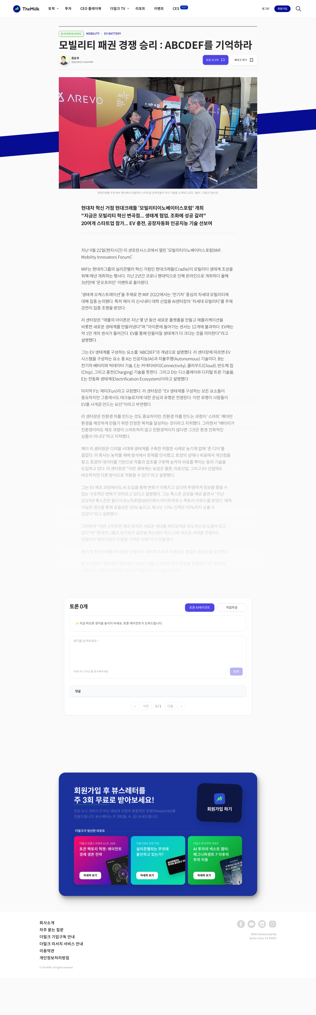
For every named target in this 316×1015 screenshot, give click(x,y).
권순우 (75, 58)
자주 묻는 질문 (52, 930)
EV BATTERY (112, 34)
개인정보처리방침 (54, 958)
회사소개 (47, 923)
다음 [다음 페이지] (170, 706)
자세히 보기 (90, 992)
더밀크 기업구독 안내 (57, 937)
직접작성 (231, 608)
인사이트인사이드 (71, 33)
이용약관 (47, 951)
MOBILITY (92, 34)
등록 (236, 672)
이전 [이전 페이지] (146, 706)
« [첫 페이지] (135, 706)
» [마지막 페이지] (181, 706)
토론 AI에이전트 (199, 608)
